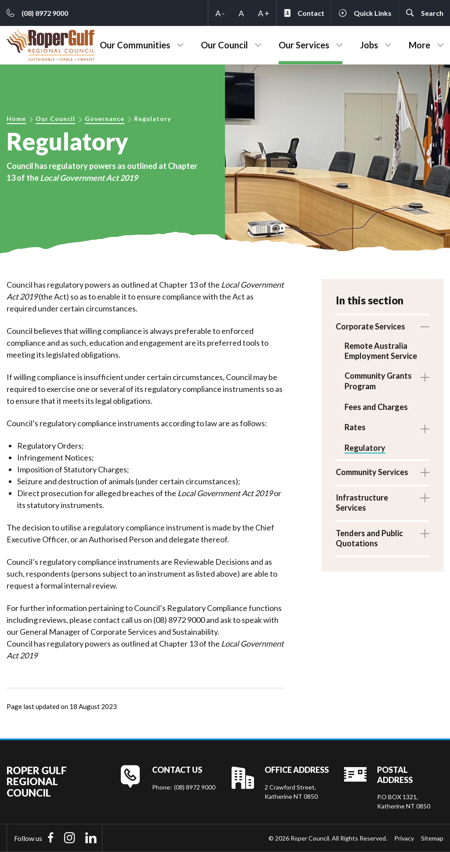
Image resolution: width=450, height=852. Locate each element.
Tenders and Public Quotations (369, 542)
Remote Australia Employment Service (381, 351)
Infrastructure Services (362, 506)
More (419, 45)
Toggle (425, 326)
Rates (355, 430)
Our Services (304, 45)
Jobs (369, 45)
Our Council (224, 45)
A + (263, 13)
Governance (104, 118)
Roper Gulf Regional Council (37, 781)
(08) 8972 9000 (194, 787)
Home (16, 118)
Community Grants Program (378, 382)
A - (220, 13)
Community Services (372, 476)
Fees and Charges (376, 409)
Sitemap (432, 838)
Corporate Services (370, 326)
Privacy (404, 838)
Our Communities (135, 45)
